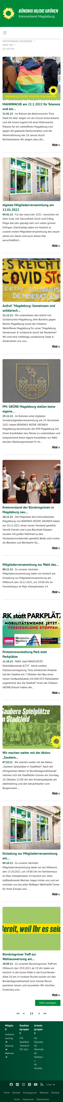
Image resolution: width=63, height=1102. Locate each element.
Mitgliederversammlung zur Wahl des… (31, 564)
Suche (17, 1099)
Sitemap (55, 1092)
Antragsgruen (30, 1092)
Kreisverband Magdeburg (18, 41)
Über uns (8, 44)
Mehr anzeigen (47, 1002)
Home (7, 1092)
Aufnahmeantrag (9, 1036)
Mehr (55, 145)
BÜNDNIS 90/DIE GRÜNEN (38, 11)
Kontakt (16, 1092)
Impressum (28, 1099)
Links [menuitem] (49, 1084)
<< (17, 1013)
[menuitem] (7, 1092)
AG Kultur (8, 48)
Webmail (44, 1092)
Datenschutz (42, 1099)
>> (44, 1013)
